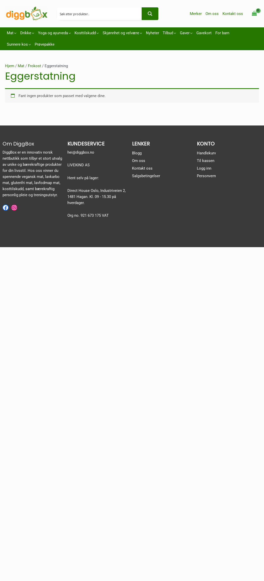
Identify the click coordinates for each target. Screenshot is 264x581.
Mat (21, 66)
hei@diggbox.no (80, 152)
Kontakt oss (142, 168)
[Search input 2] (99, 13)
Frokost (34, 66)
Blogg (137, 153)
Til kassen (205, 160)
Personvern (206, 176)
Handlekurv (206, 153)
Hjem (9, 66)
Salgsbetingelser (146, 176)
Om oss (138, 160)
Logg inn (204, 168)
